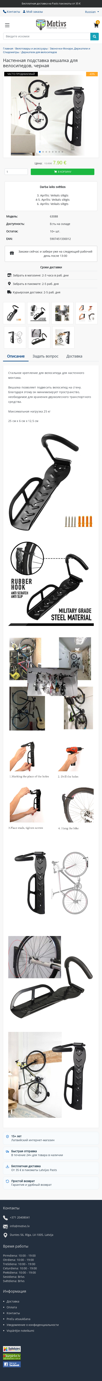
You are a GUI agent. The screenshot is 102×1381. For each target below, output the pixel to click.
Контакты (11, 12)
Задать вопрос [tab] (45, 356)
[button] (92, 12)
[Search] (94, 36)
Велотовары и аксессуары (31, 48)
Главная (8, 48)
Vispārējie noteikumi (20, 1331)
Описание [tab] (16, 356)
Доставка (13, 1301)
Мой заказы (33, 12)
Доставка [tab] (74, 356)
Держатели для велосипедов (39, 52)
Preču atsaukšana (18, 1319)
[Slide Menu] (7, 25)
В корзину (62, 171)
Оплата (12, 1307)
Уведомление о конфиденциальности (33, 1325)
